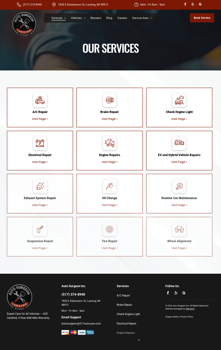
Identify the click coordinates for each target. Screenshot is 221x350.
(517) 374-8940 (32, 4)
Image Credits (171, 317)
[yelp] (192, 5)
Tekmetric (190, 309)
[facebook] (185, 5)
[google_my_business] (200, 5)
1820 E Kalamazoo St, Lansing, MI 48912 (83, 4)
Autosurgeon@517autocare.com (81, 323)
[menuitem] (58, 17)
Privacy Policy (186, 317)
